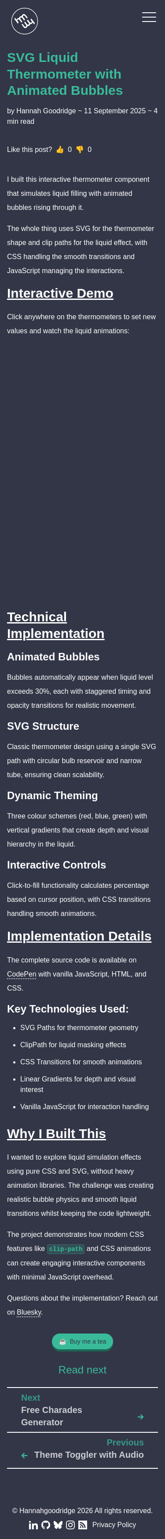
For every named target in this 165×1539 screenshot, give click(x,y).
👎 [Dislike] (79, 149)
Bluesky (29, 1312)
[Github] (44, 1525)
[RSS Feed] (81, 1525)
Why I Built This (56, 1133)
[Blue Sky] (57, 1525)
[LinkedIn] (32, 1525)
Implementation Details (79, 936)
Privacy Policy (114, 1524)
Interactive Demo (60, 293)
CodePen (22, 974)
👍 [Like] (59, 149)
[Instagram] (69, 1525)
